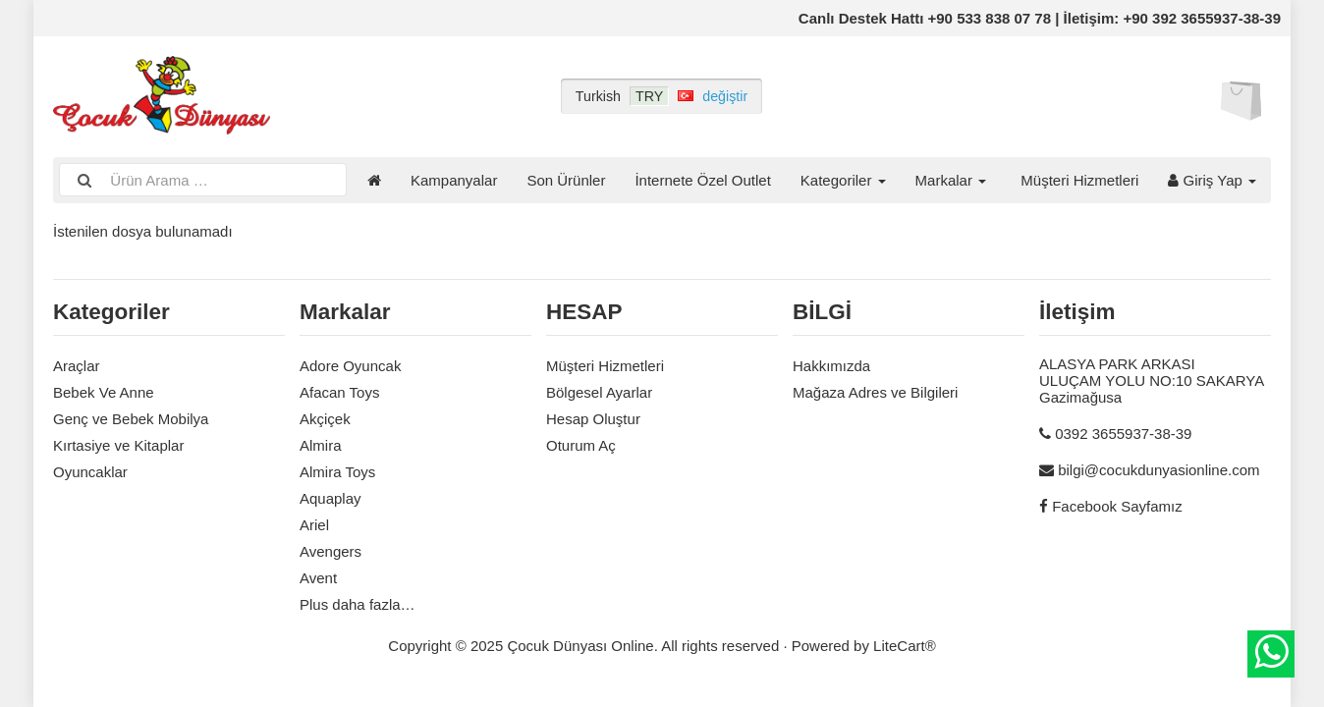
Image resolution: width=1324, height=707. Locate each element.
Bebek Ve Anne (103, 392)
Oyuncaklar (90, 471)
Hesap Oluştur (593, 418)
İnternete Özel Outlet (702, 180)
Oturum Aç (581, 445)
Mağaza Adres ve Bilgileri (875, 392)
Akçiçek (325, 418)
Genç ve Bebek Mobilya (130, 418)
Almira (321, 445)
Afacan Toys (339, 392)
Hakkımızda (831, 365)
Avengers (330, 551)
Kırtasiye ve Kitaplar (118, 445)
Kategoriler (843, 180)
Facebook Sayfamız (1117, 506)
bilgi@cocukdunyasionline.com (1158, 470)
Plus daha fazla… (357, 604)
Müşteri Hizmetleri (1079, 180)
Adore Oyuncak (350, 365)
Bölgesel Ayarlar (599, 392)
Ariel (314, 525)
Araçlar (76, 365)
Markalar (951, 180)
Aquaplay (330, 498)
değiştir (724, 96)
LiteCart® (904, 645)
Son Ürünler (565, 180)
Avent (318, 578)
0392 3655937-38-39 (1123, 433)
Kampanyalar (454, 180)
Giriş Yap (1212, 180)
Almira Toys (337, 471)
